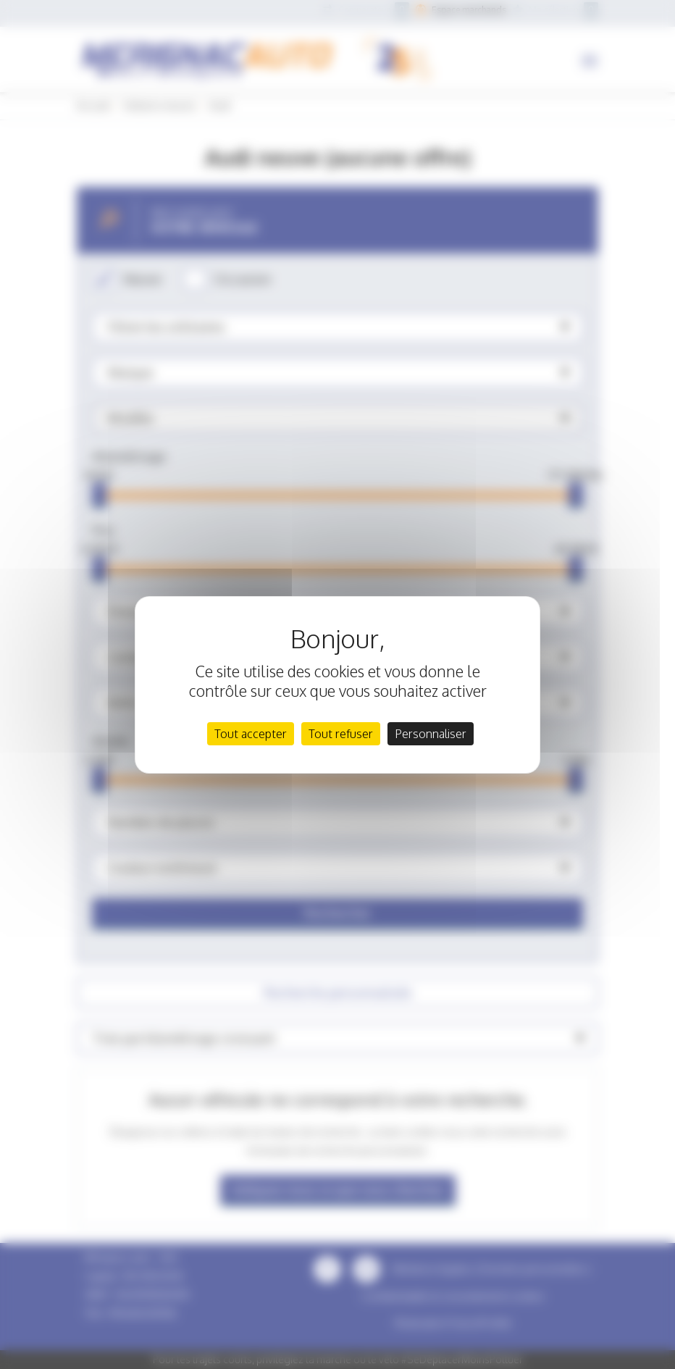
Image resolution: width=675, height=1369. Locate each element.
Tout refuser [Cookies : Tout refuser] (341, 734)
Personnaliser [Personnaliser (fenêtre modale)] (430, 734)
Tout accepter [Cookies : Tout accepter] (250, 734)
